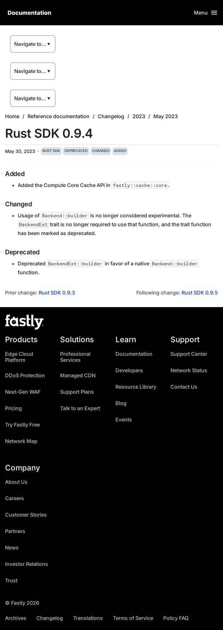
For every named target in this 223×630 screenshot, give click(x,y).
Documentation (133, 354)
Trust (11, 581)
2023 (139, 116)
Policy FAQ (176, 618)
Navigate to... (30, 44)
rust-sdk (51, 150)
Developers (129, 370)
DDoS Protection (25, 376)
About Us (16, 482)
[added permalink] (3, 174)
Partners (15, 531)
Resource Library (135, 387)
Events (123, 420)
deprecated (76, 150)
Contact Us (183, 387)
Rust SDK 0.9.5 (200, 292)
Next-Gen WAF (22, 392)
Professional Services (75, 357)
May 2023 (165, 116)
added (120, 150)
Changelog (111, 116)
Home (12, 116)
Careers (14, 498)
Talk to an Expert (80, 408)
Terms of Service (133, 618)
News (12, 548)
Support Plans (77, 392)
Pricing (13, 408)
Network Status (188, 370)
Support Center (188, 354)
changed (100, 150)
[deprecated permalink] (3, 252)
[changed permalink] (3, 204)
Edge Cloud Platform (19, 357)
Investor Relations (26, 564)
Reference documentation (59, 116)
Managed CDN (78, 376)
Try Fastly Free (22, 425)
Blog (121, 403)
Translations (88, 618)
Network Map (21, 441)
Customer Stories (26, 515)
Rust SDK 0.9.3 (57, 292)
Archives (15, 618)
